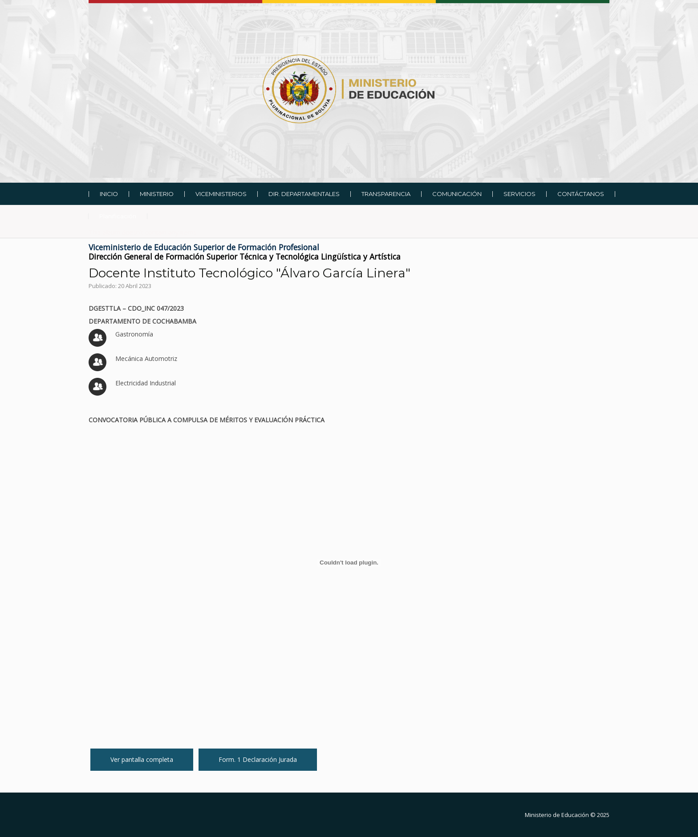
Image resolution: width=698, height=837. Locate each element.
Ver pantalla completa (141, 759)
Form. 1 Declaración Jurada (258, 759)
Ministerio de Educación (557, 815)
